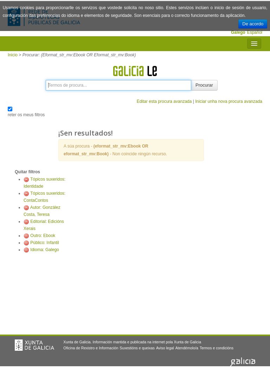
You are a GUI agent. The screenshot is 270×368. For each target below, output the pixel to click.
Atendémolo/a (186, 348)
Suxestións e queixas (137, 348)
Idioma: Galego (44, 249)
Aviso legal (165, 348)
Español (254, 32)
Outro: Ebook (42, 235)
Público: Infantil (44, 242)
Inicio (13, 54)
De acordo (252, 23)
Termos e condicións (216, 348)
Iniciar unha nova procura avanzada (228, 101)
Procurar (204, 85)
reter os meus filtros (26, 114)
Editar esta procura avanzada (164, 101)
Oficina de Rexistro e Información (90, 348)
